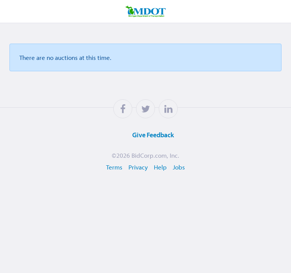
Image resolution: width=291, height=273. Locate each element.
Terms (114, 167)
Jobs (179, 167)
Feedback (143, 135)
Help (160, 167)
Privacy (138, 167)
